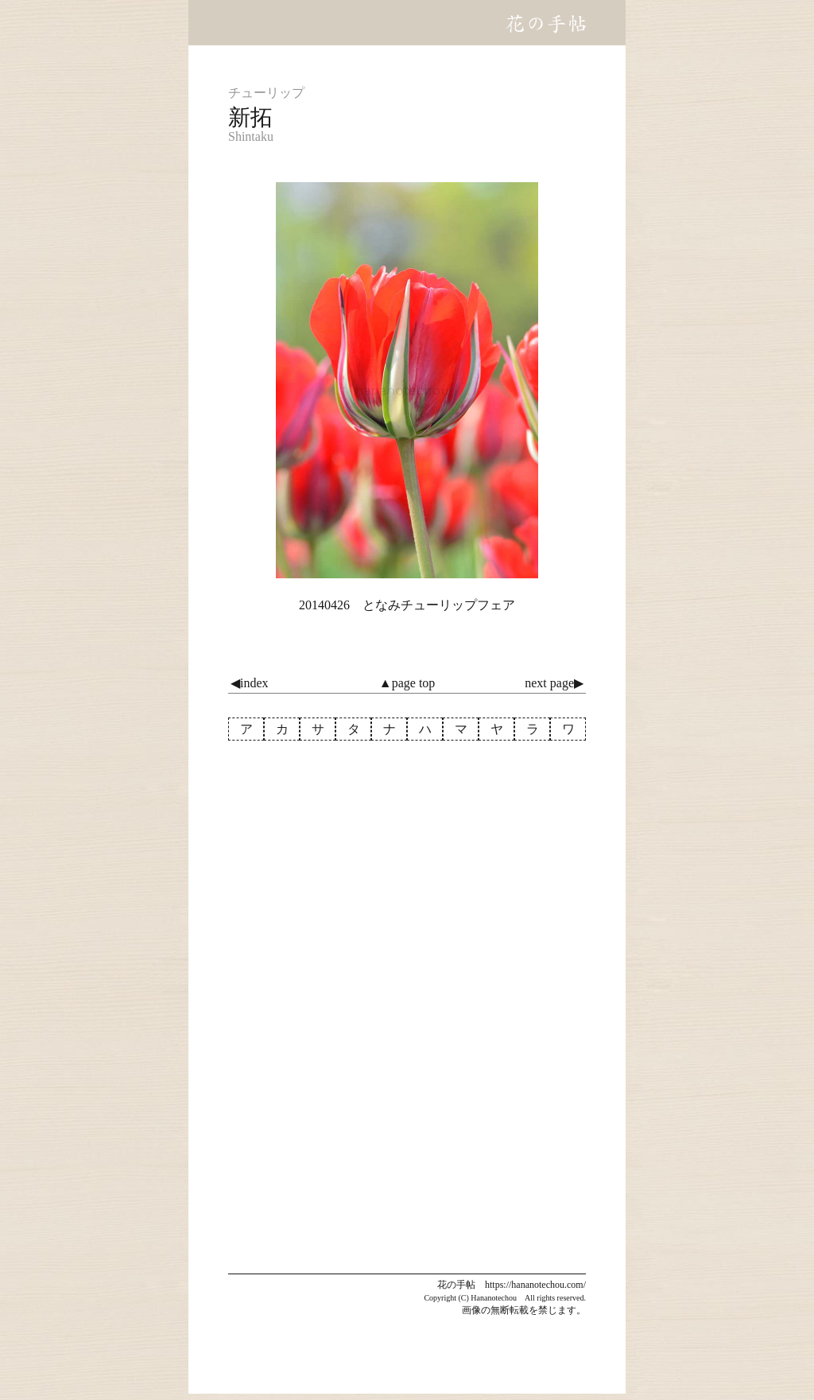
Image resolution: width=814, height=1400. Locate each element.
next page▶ (554, 683)
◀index (250, 683)
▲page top (407, 683)
